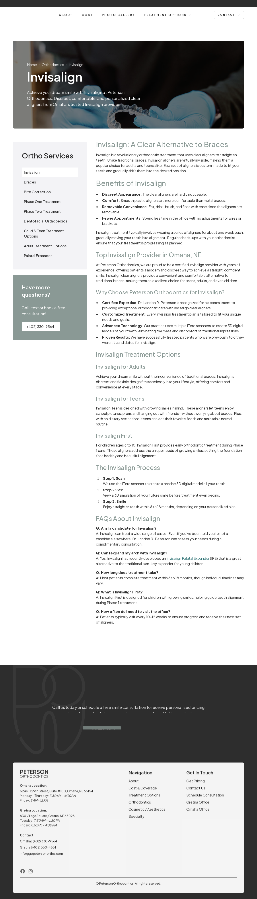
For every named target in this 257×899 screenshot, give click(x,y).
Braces (30, 182)
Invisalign (76, 64)
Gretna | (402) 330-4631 (38, 850)
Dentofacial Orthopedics (45, 221)
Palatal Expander (38, 255)
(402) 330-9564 (40, 326)
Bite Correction (37, 191)
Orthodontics (53, 64)
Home (32, 64)
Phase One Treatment (42, 201)
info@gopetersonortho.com (41, 856)
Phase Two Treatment (42, 211)
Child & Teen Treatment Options (44, 233)
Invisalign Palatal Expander (188, 558)
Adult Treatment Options (45, 246)
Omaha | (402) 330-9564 (38, 844)
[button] (167, 15)
